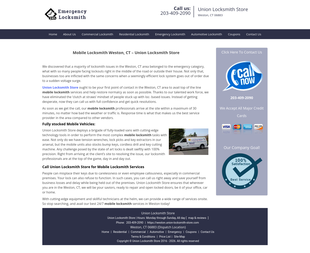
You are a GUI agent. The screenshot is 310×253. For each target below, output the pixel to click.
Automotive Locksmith (206, 34)
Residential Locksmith (134, 34)
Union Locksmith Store (60, 87)
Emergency (174, 231)
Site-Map (179, 236)
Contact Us (253, 34)
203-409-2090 (175, 13)
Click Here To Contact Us (241, 52)
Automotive (157, 231)
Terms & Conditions (143, 236)
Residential (120, 231)
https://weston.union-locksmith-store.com (173, 222)
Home (53, 34)
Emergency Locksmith (170, 34)
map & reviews (197, 217)
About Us (69, 34)
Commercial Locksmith (97, 34)
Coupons (234, 34)
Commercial (138, 231)
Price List (165, 236)
